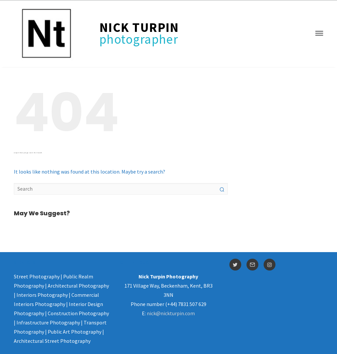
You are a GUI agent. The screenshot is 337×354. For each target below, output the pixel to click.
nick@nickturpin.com (171, 313)
